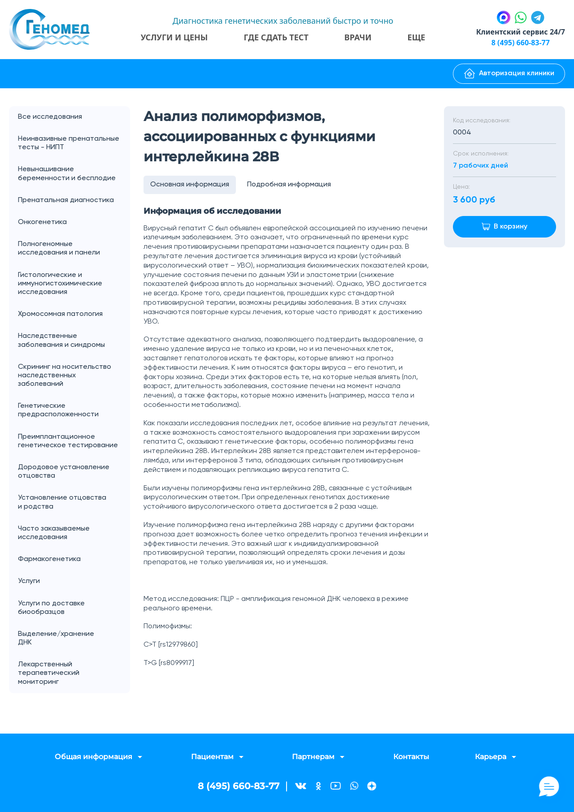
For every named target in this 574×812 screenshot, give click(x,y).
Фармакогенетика (49, 559)
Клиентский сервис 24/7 (520, 32)
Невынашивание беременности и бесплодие (67, 173)
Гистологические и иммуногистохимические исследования (60, 284)
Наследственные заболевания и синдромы (61, 340)
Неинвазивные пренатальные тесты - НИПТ (68, 143)
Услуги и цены (174, 37)
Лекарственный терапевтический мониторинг (48, 673)
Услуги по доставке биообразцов (51, 608)
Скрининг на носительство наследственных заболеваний (64, 375)
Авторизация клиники (509, 73)
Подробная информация (289, 184)
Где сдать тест (276, 37)
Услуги (74, 581)
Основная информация (189, 184)
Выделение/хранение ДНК (74, 638)
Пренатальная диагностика (66, 200)
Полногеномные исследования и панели (74, 248)
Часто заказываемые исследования (54, 533)
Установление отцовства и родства (74, 502)
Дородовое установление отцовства (63, 471)
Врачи (358, 37)
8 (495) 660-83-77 (520, 43)
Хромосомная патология (60, 314)
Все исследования (50, 117)
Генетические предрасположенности (58, 410)
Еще (417, 37)
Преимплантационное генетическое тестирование (68, 441)
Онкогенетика (74, 222)
